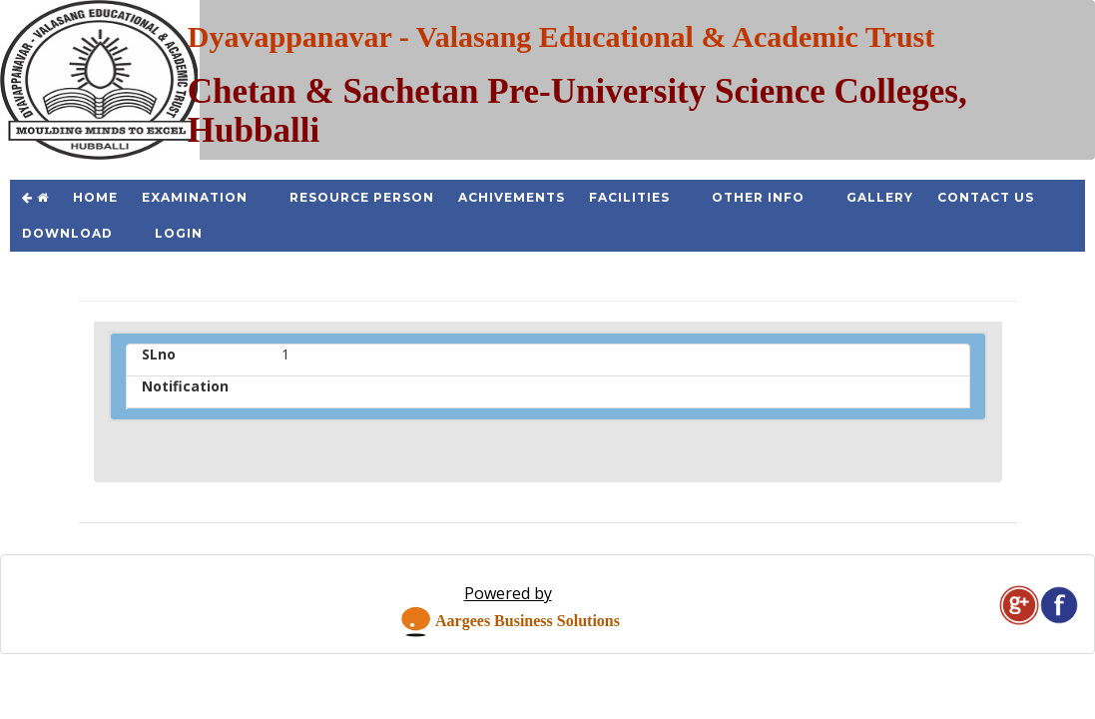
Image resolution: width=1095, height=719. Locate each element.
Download (67, 233)
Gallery (879, 197)
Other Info (758, 197)
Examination (195, 197)
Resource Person (361, 197)
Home (95, 197)
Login (179, 233)
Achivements (511, 197)
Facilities (629, 197)
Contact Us (985, 197)
